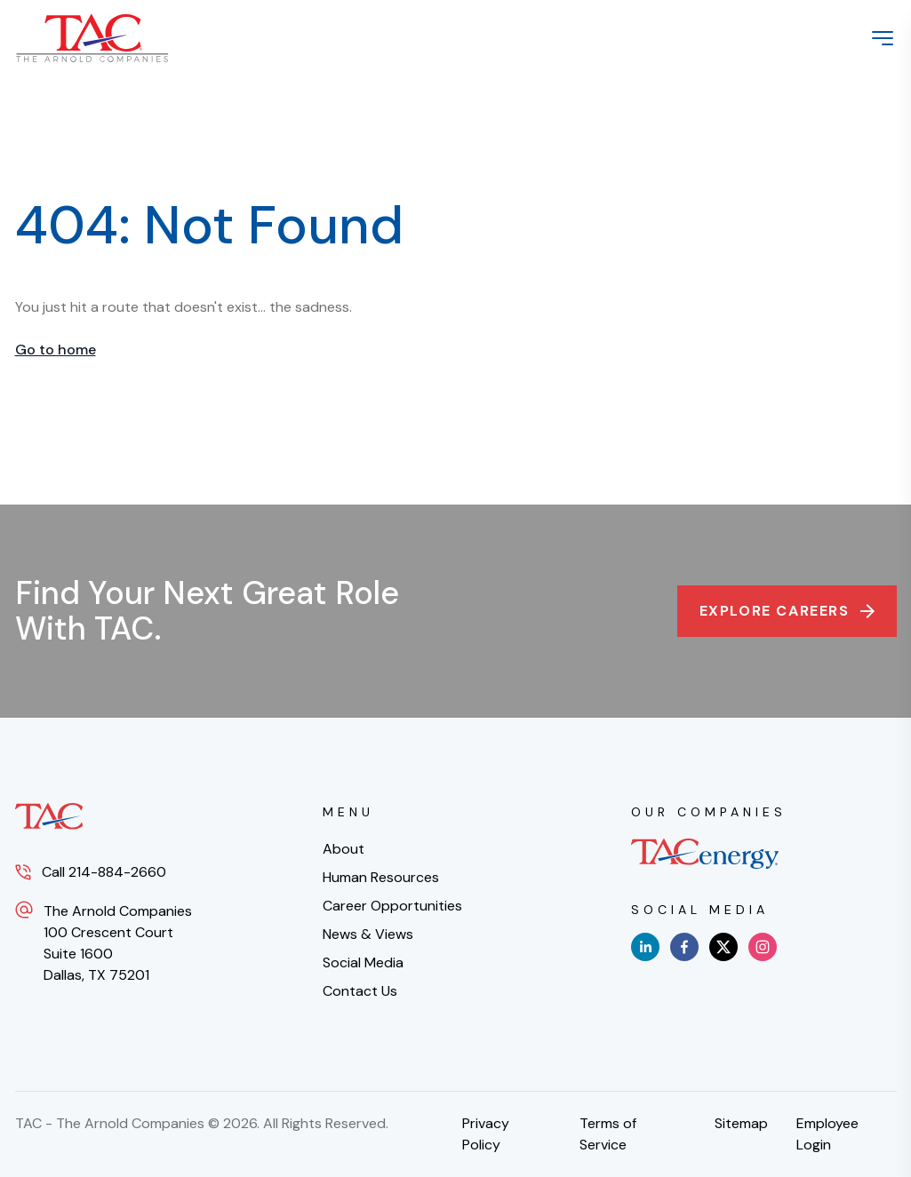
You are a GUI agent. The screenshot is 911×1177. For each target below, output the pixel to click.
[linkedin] (645, 947)
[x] (723, 947)
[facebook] (684, 947)
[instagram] (762, 947)
